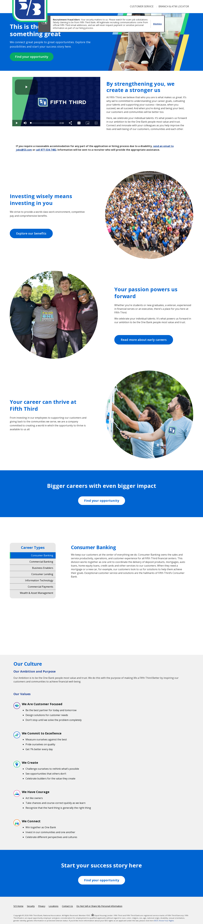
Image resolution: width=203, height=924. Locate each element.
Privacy (41, 906)
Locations (53, 906)
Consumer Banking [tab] (42, 555)
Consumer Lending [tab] (42, 574)
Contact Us (67, 906)
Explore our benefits (31, 233)
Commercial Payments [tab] (40, 586)
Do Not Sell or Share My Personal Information (99, 906)
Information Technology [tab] (39, 580)
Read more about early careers (144, 340)
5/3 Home (18, 906)
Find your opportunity (31, 57)
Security (31, 906)
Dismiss (157, 23)
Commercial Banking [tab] (41, 561)
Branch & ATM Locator (174, 6)
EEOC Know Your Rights (164, 920)
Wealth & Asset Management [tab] (36, 592)
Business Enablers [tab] (42, 567)
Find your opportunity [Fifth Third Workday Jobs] (101, 501)
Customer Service (141, 6)
